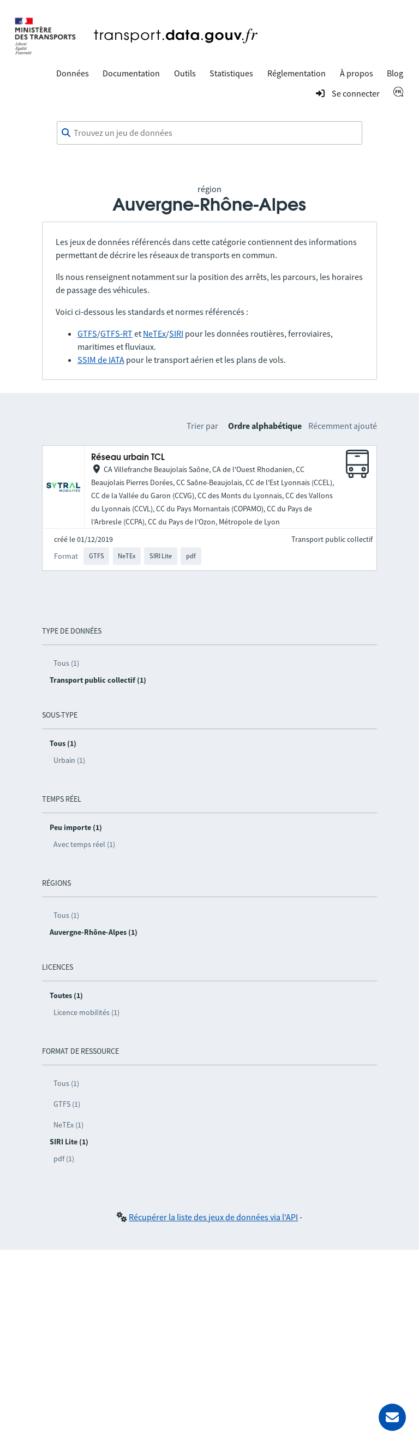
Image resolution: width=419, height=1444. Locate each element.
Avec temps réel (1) (84, 844)
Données (72, 73)
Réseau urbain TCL (128, 458)
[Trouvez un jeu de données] (209, 133)
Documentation (131, 73)
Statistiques (231, 73)
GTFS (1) (66, 1104)
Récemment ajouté (342, 425)
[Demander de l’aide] (392, 1417)
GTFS (87, 333)
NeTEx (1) (68, 1125)
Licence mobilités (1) (86, 1012)
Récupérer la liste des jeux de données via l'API (213, 1217)
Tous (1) (66, 663)
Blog (395, 73)
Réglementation (296, 73)
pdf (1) (63, 1158)
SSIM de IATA (100, 359)
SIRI (176, 333)
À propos (356, 73)
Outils (185, 73)
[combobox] (209, 133)
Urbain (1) (69, 760)
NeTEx (154, 333)
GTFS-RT (116, 333)
